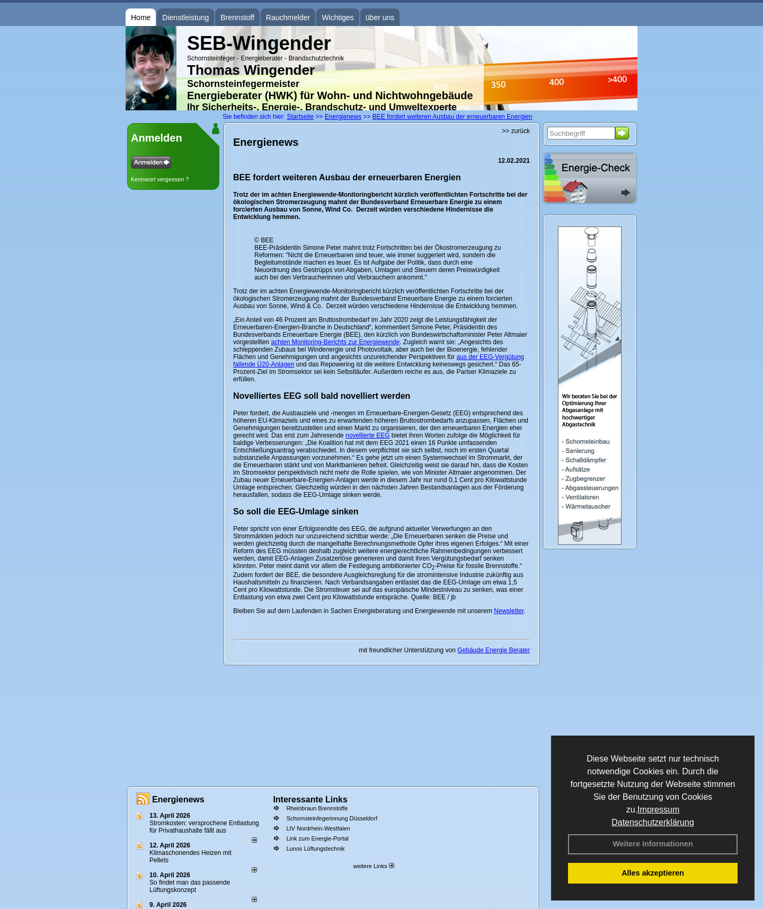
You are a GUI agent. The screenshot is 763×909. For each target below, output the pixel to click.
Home (140, 17)
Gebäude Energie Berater (493, 650)
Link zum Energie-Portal (317, 838)
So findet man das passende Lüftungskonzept (189, 886)
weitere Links (373, 866)
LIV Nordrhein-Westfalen (318, 828)
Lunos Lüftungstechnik (315, 848)
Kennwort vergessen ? (160, 179)
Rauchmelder (288, 17)
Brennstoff (237, 17)
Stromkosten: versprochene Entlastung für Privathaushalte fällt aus (204, 826)
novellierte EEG (367, 435)
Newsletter (509, 611)
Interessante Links (310, 799)
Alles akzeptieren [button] (653, 873)
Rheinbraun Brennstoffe (317, 808)
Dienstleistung (185, 17)
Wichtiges (338, 17)
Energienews (178, 799)
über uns (380, 17)
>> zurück (516, 131)
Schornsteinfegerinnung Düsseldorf (331, 818)
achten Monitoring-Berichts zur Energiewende (335, 342)
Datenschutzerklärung (652, 822)
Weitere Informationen (653, 844)
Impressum (658, 809)
